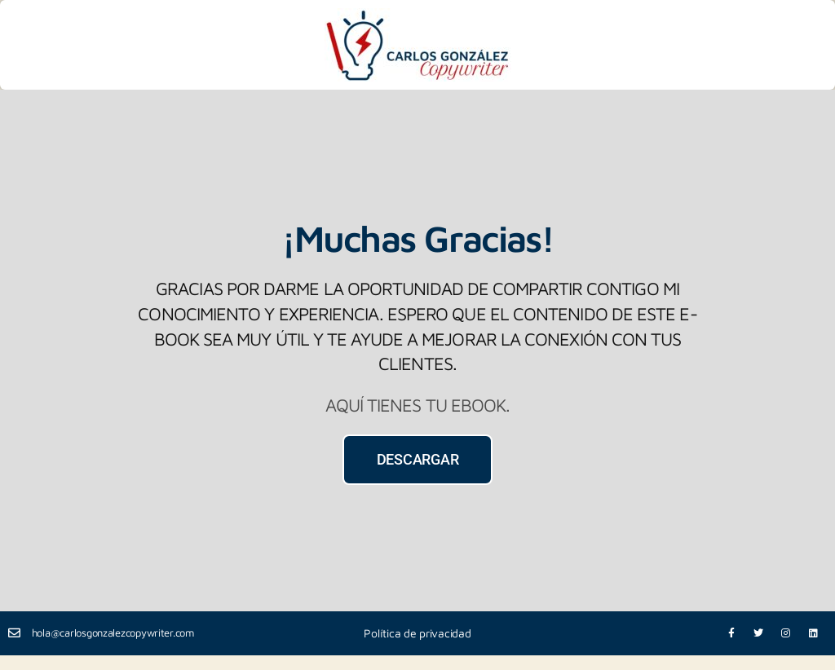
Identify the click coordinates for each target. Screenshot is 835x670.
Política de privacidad (417, 633)
